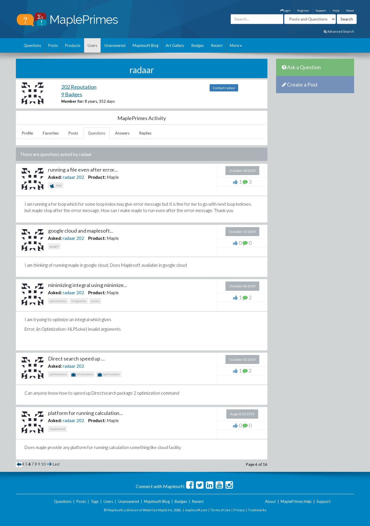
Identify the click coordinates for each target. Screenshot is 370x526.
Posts (53, 45)
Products (72, 45)
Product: (97, 177)
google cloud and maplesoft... (80, 230)
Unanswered (114, 45)
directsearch (82, 374)
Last (56, 464)
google (54, 246)
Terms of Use (220, 510)
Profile (27, 133)
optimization (58, 301)
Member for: (72, 101)
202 (80, 177)
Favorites (51, 133)
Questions (32, 45)
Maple (113, 177)
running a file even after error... (83, 169)
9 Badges (71, 94)
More (236, 45)
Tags (95, 501)
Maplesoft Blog (145, 45)
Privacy (239, 510)
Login (285, 10)
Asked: (55, 177)
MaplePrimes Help (296, 501)
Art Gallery (175, 45)
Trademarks (257, 510)
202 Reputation (79, 87)
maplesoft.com (196, 510)
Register (303, 10)
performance (58, 374)
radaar (69, 177)
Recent (217, 45)
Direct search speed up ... (76, 358)
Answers (122, 133)
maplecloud (57, 429)
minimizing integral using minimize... (87, 285)
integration (78, 301)
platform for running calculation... (85, 413)
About (350, 10)
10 (43, 464)
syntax (95, 301)
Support (321, 10)
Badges (197, 45)
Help (336, 10)
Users (92, 45)
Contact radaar (223, 88)
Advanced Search (339, 31)
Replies (145, 133)
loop (56, 185)
